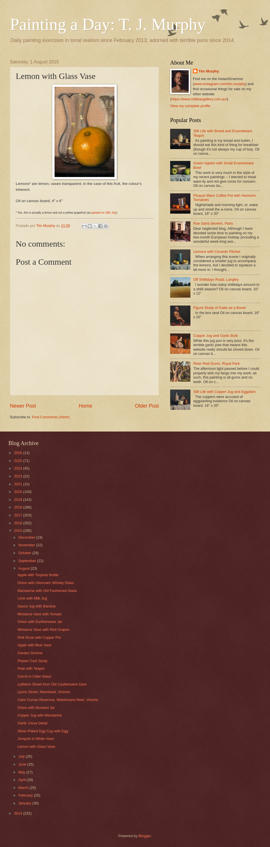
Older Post (147, 406)
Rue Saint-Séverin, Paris (213, 223)
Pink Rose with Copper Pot (39, 637)
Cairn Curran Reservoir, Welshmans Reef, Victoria (57, 700)
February (26, 795)
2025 (18, 461)
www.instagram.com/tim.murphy (219, 84)
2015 (18, 530)
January (25, 803)
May (22, 772)
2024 (18, 468)
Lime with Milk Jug (32, 598)
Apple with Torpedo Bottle (37, 575)
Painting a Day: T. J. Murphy (108, 24)
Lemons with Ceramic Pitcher (216, 251)
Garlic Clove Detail (32, 723)
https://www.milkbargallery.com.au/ (199, 99)
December (27, 537)
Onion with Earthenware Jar (39, 622)
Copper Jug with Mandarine (39, 715)
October (25, 553)
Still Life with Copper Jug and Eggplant (224, 392)
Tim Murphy (209, 71)
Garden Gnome (29, 653)
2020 (18, 492)
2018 (18, 507)
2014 (18, 813)
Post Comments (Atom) (51, 417)
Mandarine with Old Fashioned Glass (47, 591)
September (27, 561)
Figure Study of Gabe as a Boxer (219, 308)
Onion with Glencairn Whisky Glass (45, 583)
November (27, 545)
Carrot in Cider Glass (34, 676)
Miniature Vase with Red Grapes (43, 629)
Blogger (144, 836)
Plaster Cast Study (32, 661)
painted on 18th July (103, 212)
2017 (18, 515)
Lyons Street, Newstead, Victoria (43, 692)
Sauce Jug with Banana (36, 606)
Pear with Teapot (30, 668)
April (22, 780)
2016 (18, 523)
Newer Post (23, 406)
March (23, 788)
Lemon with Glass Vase (36, 746)
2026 (18, 453)
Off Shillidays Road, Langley (216, 279)
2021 (18, 484)
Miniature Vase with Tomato (39, 614)
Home (85, 406)
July (22, 756)
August (24, 568)
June (22, 764)
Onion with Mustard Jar (36, 708)
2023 (18, 476)
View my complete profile (190, 106)
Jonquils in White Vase (35, 739)
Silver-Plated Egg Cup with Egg (42, 731)
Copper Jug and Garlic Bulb (215, 335)
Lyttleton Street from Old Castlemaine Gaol (51, 684)
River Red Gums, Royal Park (216, 363)
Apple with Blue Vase (34, 645)
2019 (18, 499)
